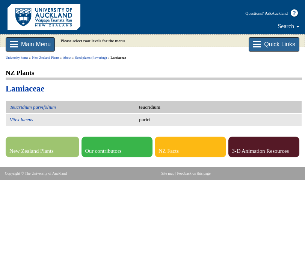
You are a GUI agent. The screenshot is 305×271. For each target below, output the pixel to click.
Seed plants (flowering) (91, 57)
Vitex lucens (21, 119)
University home (17, 57)
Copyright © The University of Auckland (36, 173)
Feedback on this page (194, 173)
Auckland (276, 13)
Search (288, 26)
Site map (167, 173)
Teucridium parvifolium (33, 107)
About (67, 57)
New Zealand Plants (45, 57)
